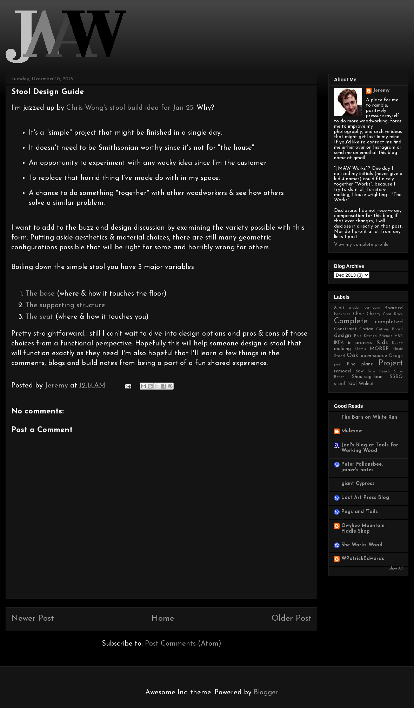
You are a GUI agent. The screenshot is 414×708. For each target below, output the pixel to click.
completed (389, 322)
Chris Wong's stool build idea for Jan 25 (129, 108)
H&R (399, 336)
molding (342, 348)
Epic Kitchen (365, 336)
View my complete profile (361, 244)
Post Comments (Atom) (183, 643)
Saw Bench (379, 371)
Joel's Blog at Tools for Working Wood (369, 448)
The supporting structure (65, 305)
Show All (395, 569)
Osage (396, 356)
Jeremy (381, 90)
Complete (351, 321)
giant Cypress (358, 483)
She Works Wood (361, 545)
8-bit (339, 308)
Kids (382, 342)
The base (41, 293)
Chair (358, 314)
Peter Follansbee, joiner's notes (362, 467)
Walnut (366, 383)
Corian (366, 329)
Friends (385, 336)
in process (360, 342)
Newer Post (32, 618)
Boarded (394, 308)
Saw (359, 371)
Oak (352, 355)
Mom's (360, 349)
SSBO (396, 376)
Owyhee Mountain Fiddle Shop (363, 528)
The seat (39, 317)
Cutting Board (389, 329)
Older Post (292, 618)
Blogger (266, 692)
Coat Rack (393, 314)
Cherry (373, 314)
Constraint (345, 329)
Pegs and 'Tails (359, 511)
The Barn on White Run (369, 417)
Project (391, 363)
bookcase (342, 314)
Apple (354, 308)
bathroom (371, 308)
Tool (351, 383)
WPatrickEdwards (362, 558)
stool (339, 384)
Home (163, 618)
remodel (342, 371)
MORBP (379, 348)
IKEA (339, 343)
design (342, 335)
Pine (351, 364)
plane (367, 364)
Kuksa (397, 343)
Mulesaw (351, 431)
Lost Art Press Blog (365, 497)
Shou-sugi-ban (367, 376)
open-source (374, 355)
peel (337, 364)
